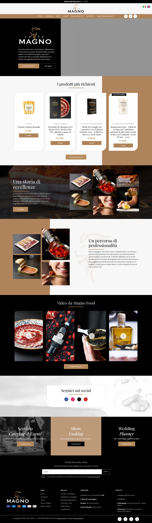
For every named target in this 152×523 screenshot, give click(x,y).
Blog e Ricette (77, 16)
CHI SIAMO (48, 66)
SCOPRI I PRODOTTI (28, 66)
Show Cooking (46, 503)
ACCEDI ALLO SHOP (76, 157)
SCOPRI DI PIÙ (25, 444)
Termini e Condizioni (68, 494)
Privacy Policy (65, 506)
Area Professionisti (105, 16)
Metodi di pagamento (68, 500)
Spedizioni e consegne (69, 497)
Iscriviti (106, 471)
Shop (58, 16)
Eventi (65, 16)
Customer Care (66, 503)
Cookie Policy (65, 509)
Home (40, 16)
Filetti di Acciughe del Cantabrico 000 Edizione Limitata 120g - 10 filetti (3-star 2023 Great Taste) (92, 131)
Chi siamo (49, 16)
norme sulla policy (93, 477)
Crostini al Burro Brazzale (28, 127)
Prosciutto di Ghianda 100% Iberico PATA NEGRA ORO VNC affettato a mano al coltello (60, 131)
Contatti (90, 16)
